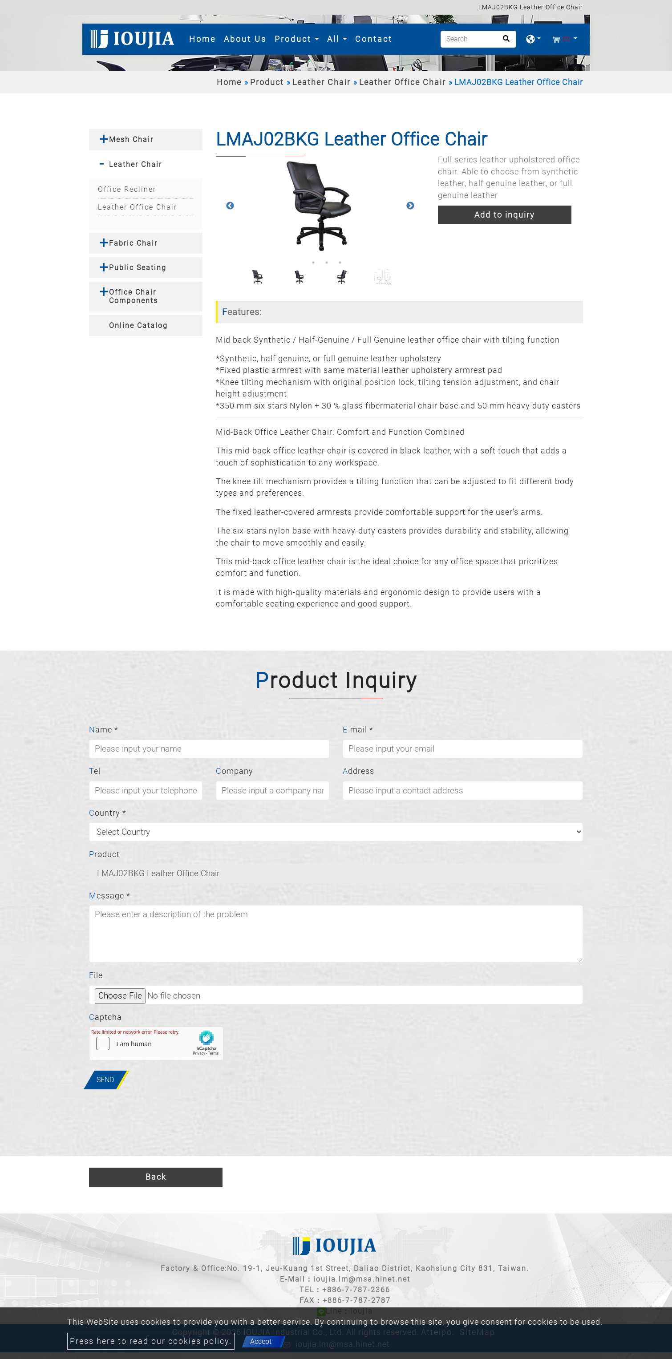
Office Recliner (127, 189)
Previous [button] (230, 206)
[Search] (478, 39)
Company (234, 771)
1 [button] (300, 262)
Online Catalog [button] (138, 325)
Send (105, 1080)
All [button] (335, 39)
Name (103, 729)
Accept (260, 1341)
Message (109, 895)
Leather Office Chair (402, 82)
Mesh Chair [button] (131, 139)
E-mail (358, 729)
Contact (374, 39)
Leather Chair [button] (135, 164)
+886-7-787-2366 (356, 1290)
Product (267, 82)
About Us (245, 39)
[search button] (503, 42)
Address (358, 771)
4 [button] (340, 262)
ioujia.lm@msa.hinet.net (361, 1279)
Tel (95, 771)
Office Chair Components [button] (133, 296)
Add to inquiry (504, 214)
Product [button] (295, 39)
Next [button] (410, 206)
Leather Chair (321, 82)
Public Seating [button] (137, 267)
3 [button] (326, 262)
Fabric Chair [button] (133, 243)
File (96, 975)
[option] (320, 205)
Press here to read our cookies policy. (151, 1341)
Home (204, 38)
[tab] (145, 139)
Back (156, 1177)
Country (107, 813)
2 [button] (313, 262)
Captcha (105, 1017)
